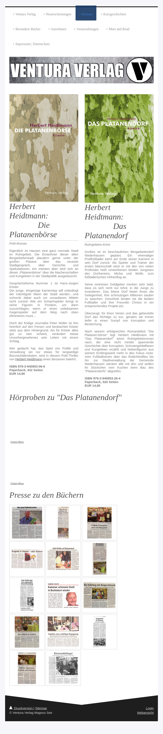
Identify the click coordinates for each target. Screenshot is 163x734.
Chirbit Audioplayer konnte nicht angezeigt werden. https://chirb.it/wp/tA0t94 (41, 423)
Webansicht (145, 712)
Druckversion (21, 708)
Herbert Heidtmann (28, 359)
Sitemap (41, 708)
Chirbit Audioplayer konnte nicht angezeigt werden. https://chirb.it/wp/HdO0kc (41, 465)
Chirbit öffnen (17, 442)
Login (150, 708)
